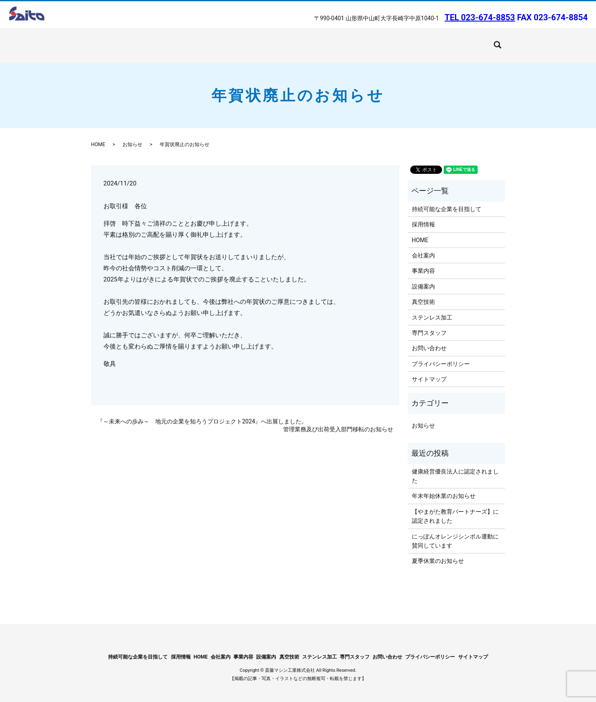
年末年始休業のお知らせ (444, 487)
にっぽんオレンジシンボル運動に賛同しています (455, 532)
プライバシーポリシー (441, 355)
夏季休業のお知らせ (438, 552)
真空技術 (244, 41)
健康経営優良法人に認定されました (455, 467)
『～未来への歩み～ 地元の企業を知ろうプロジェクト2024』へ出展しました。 (202, 412)
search (490, 40)
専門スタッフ (429, 324)
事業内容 (178, 41)
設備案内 (211, 41)
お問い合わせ (459, 41)
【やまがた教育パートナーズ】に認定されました (455, 507)
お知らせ (132, 136)
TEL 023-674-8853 (480, 17)
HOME (116, 41)
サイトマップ (429, 371)
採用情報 (423, 216)
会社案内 (145, 41)
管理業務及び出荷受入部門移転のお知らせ (338, 421)
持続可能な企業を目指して (346, 41)
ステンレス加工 (285, 41)
